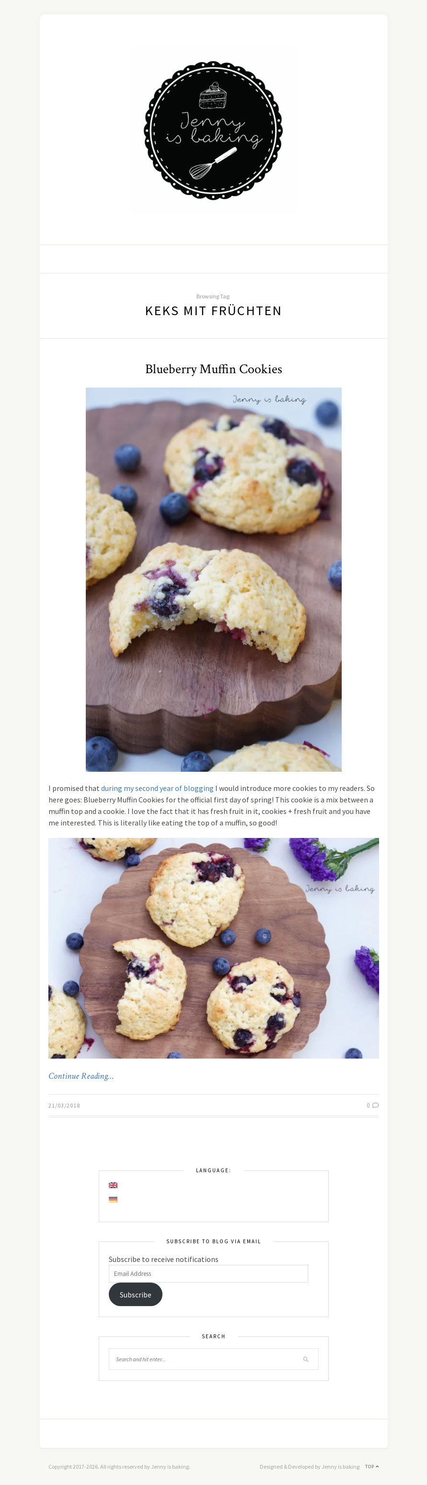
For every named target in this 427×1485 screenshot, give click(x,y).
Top (372, 1466)
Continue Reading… (81, 1076)
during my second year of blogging (157, 788)
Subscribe (135, 1294)
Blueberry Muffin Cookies (213, 369)
